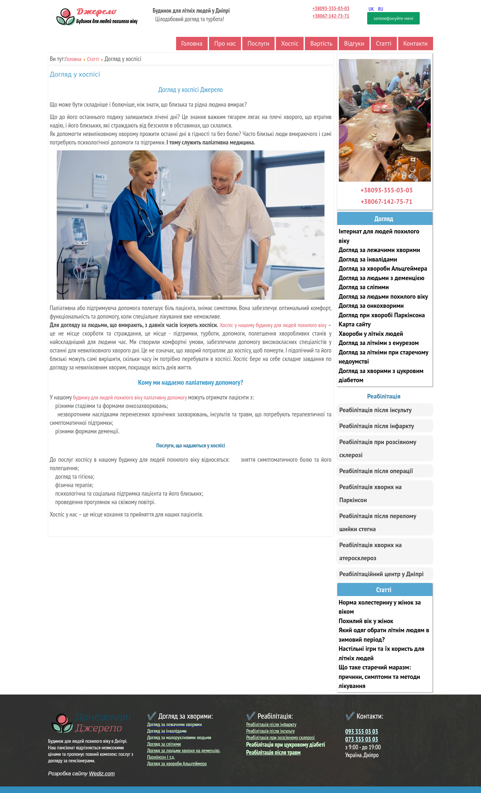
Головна (192, 43)
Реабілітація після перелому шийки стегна (377, 522)
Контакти (415, 43)
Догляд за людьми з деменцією (382, 278)
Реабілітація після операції (376, 471)
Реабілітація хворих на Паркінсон (370, 493)
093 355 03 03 (361, 731)
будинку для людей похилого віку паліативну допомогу (130, 397)
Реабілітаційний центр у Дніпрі (381, 574)
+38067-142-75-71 (331, 15)
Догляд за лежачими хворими (379, 250)
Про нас (225, 43)
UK (371, 9)
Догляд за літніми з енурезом (379, 343)
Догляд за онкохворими (371, 305)
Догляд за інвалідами (368, 259)
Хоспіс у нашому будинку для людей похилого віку (273, 325)
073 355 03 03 (361, 739)
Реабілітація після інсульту (375, 410)
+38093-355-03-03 (330, 8)
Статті (384, 43)
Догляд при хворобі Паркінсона (382, 315)
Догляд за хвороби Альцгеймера (383, 268)
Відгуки (354, 43)
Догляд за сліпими (364, 287)
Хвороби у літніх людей (371, 333)
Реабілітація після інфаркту (376, 426)
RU (380, 9)
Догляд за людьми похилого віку (383, 296)
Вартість (321, 43)
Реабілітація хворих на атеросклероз (370, 551)
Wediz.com (102, 773)
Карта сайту (355, 324)
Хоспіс (290, 43)
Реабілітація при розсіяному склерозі (377, 448)
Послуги (258, 43)
